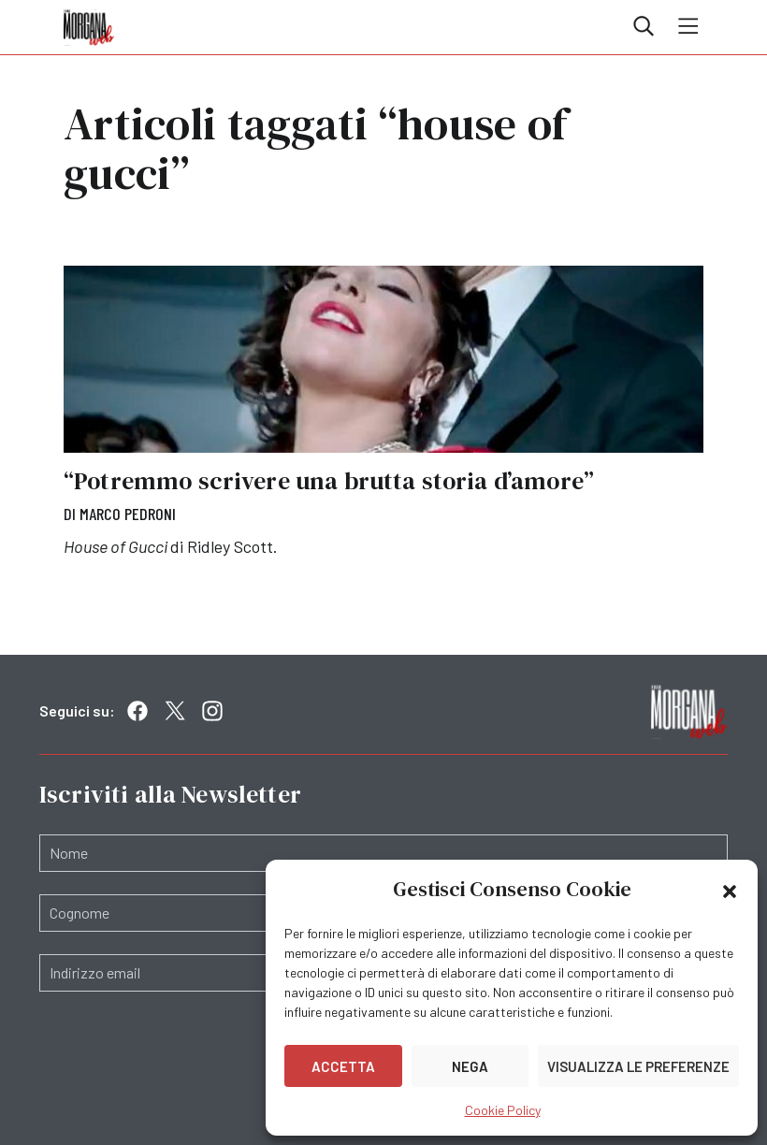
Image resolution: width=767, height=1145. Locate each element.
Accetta (343, 1066)
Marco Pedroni (128, 513)
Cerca (643, 26)
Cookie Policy (503, 1110)
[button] (729, 889)
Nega (470, 1066)
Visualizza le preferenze (638, 1066)
